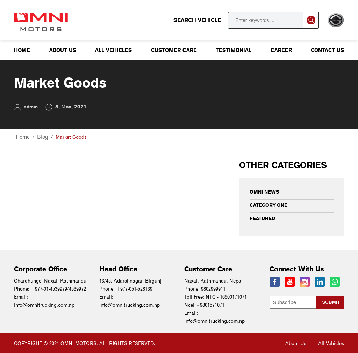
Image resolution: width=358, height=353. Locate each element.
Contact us (327, 50)
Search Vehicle (246, 20)
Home (22, 50)
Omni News (264, 192)
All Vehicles (113, 50)
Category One (268, 205)
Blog (42, 137)
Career (281, 50)
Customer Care (174, 50)
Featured (262, 218)
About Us (62, 50)
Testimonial (233, 50)
